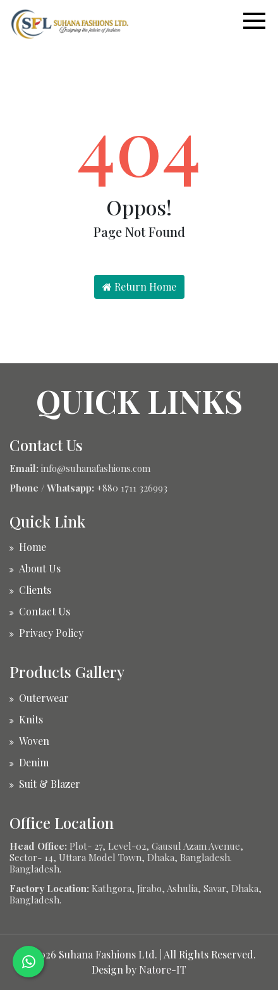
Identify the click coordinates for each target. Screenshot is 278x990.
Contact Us (44, 611)
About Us (40, 568)
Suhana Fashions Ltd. (108, 954)
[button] (260, 21)
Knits (31, 719)
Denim (34, 762)
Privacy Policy (51, 632)
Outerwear (44, 697)
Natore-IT (162, 969)
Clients (35, 589)
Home (32, 546)
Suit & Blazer (49, 783)
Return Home (139, 286)
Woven (34, 740)
